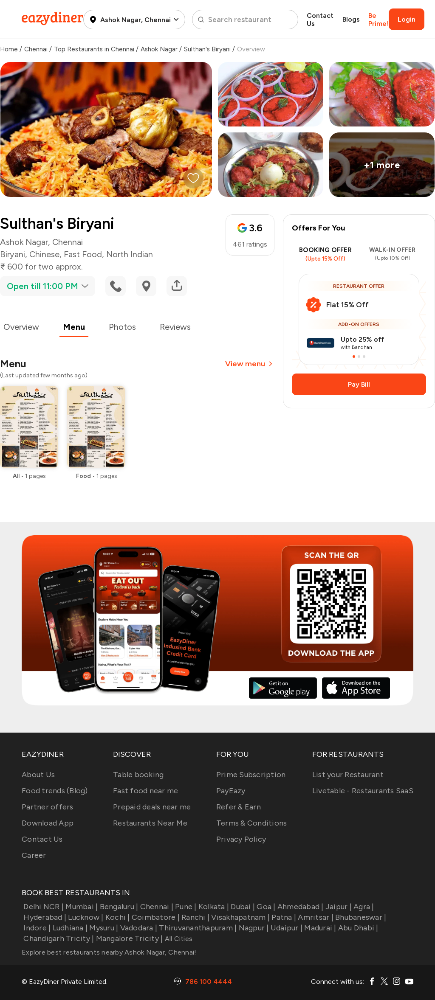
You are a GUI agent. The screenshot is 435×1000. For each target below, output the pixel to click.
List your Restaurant (348, 774)
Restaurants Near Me (150, 823)
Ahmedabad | (300, 906)
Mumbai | (81, 906)
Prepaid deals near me (152, 807)
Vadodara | (137, 928)
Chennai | (155, 906)
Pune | (185, 906)
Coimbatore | (155, 917)
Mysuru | (103, 928)
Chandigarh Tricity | (58, 938)
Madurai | (319, 928)
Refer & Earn (238, 807)
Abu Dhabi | (357, 928)
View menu (249, 363)
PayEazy (231, 790)
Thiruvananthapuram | (197, 928)
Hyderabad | (44, 917)
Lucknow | (85, 917)
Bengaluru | (118, 906)
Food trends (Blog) (55, 790)
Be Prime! (378, 19)
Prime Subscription (251, 774)
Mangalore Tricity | (128, 938)
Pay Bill (359, 384)
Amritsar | (314, 917)
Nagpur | (252, 928)
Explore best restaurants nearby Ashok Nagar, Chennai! (109, 952)
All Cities (177, 939)
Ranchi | (194, 917)
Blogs (351, 19)
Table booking (138, 774)
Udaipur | (286, 928)
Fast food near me (145, 790)
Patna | (283, 917)
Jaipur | (338, 906)
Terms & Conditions (251, 823)
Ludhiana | (69, 928)
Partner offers (47, 807)
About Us (38, 774)
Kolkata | (213, 906)
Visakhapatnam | (239, 917)
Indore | (36, 928)
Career (34, 855)
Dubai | (242, 906)
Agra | (363, 906)
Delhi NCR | (43, 906)
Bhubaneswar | (360, 917)
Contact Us (320, 19)
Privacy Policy (241, 839)
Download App (47, 823)
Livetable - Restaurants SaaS (362, 790)
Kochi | (117, 917)
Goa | (265, 906)
